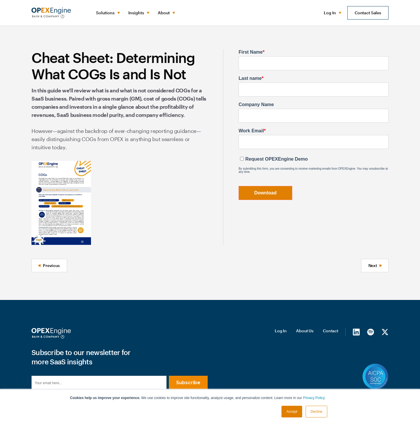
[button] (107, 12)
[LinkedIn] (356, 332)
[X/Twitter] (384, 332)
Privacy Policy (314, 398)
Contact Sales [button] (368, 12)
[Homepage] (51, 333)
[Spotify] (370, 332)
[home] (51, 13)
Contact (330, 330)
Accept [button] (291, 412)
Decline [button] (316, 412)
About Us (305, 330)
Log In (281, 330)
